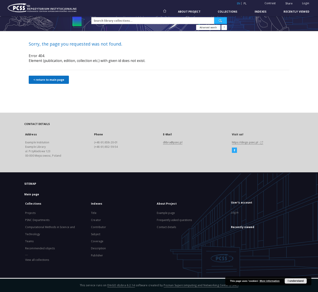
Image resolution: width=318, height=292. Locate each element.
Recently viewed (296, 11)
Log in (235, 212)
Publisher (97, 255)
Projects (30, 213)
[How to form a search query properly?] (224, 27)
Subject (95, 234)
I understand (296, 280)
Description (98, 248)
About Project (189, 11)
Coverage (97, 241)
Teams (29, 241)
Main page (31, 194)
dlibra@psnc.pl (172, 142)
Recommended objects (40, 248)
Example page (166, 213)
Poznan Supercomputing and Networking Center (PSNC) (201, 285)
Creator (96, 220)
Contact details (166, 227)
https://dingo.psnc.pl (247, 142)
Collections (227, 11)
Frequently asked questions (174, 220)
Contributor (98, 227)
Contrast (270, 3)
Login (305, 3)
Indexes (261, 11)
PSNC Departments (37, 220)
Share (289, 3)
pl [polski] (245, 3)
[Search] (220, 20)
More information (270, 281)
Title (94, 213)
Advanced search (208, 27)
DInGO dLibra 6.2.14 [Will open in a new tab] (121, 285)
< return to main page (48, 80)
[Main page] (164, 11)
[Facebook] (234, 150)
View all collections (37, 260)
